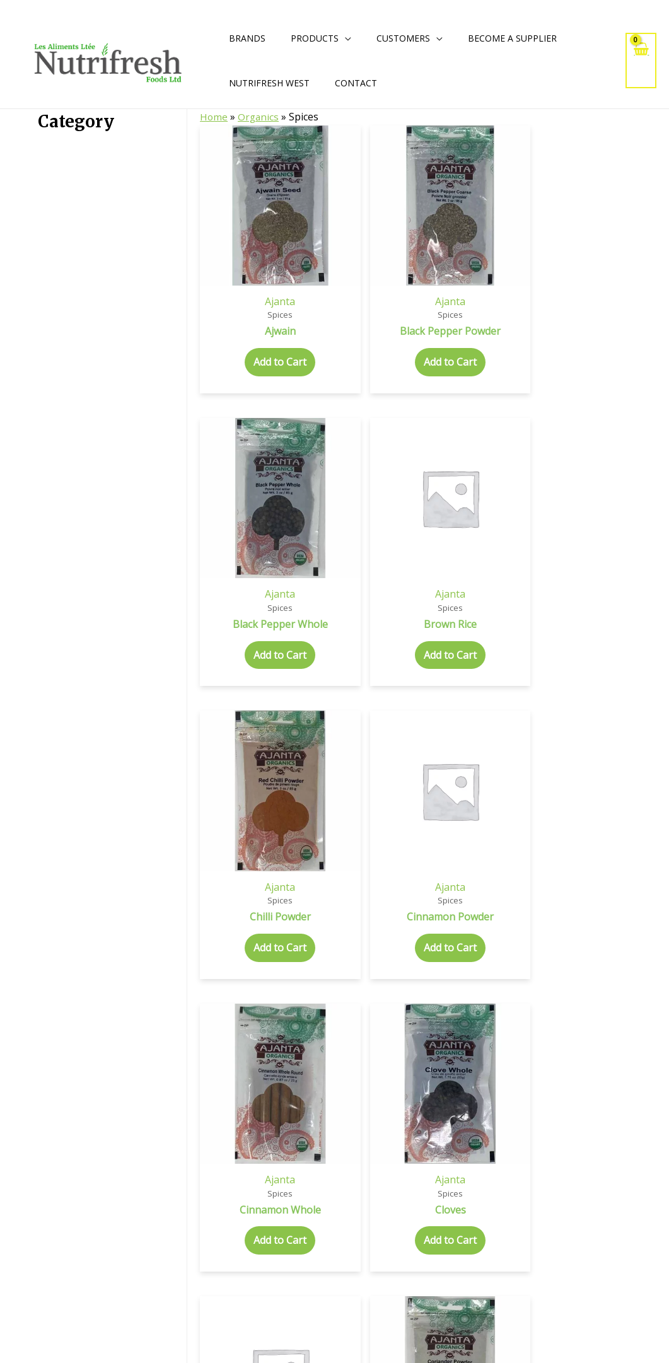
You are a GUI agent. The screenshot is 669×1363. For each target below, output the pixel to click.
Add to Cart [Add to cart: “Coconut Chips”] (394, 549)
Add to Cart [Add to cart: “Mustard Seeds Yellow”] (554, 1043)
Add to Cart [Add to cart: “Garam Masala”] (234, 1029)
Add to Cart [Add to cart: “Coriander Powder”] (474, 549)
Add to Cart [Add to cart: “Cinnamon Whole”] (234, 549)
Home (214, 117)
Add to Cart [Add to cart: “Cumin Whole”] (314, 789)
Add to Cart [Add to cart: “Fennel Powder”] (394, 789)
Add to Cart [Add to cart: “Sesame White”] (314, 1283)
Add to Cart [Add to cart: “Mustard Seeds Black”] (474, 1043)
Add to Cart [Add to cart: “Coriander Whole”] (554, 549)
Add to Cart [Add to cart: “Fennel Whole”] (474, 789)
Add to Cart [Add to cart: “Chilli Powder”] (554, 296)
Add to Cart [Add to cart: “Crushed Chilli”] (634, 549)
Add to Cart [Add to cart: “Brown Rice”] (474, 296)
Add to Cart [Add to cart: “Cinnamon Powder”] (634, 296)
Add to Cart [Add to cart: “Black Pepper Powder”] (314, 309)
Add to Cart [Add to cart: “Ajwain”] (234, 282)
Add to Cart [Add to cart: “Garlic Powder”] (314, 1029)
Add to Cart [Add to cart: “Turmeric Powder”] (394, 1283)
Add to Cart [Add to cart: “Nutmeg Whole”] (634, 1029)
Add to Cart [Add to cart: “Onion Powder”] (234, 1283)
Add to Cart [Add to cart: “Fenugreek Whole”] (634, 789)
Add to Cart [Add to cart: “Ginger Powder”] (394, 1029)
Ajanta (234, 208)
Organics (259, 117)
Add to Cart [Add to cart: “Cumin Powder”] (234, 789)
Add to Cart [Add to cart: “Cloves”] (314, 536)
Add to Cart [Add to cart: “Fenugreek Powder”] (554, 789)
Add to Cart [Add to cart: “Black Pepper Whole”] (394, 309)
